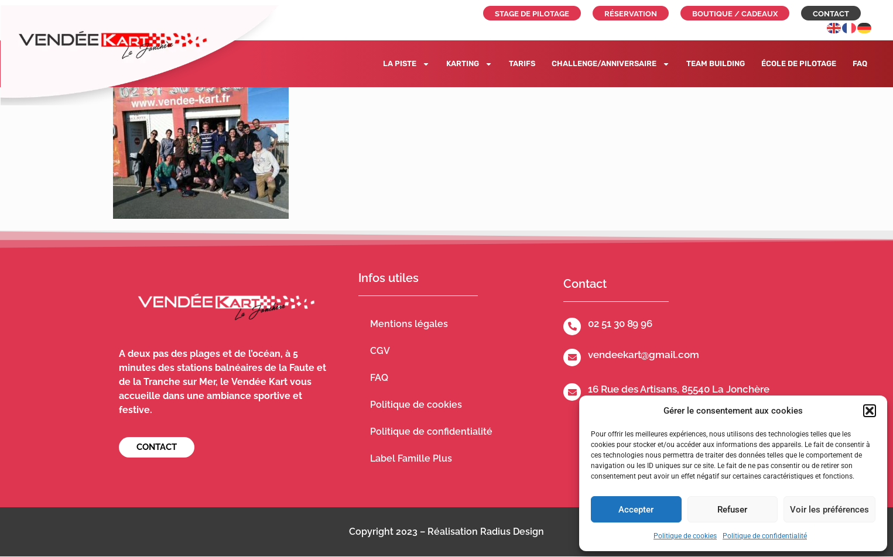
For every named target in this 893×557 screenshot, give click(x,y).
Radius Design (512, 531)
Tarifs (522, 63)
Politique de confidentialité (765, 536)
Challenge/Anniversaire (611, 64)
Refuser (732, 509)
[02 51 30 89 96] (572, 326)
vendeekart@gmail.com (643, 354)
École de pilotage (798, 63)
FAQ (860, 63)
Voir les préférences (829, 509)
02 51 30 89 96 (620, 323)
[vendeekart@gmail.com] (572, 357)
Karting (469, 64)
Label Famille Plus (411, 458)
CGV (380, 350)
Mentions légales (409, 323)
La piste (406, 64)
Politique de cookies (685, 536)
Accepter (636, 509)
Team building (715, 63)
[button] (869, 411)
